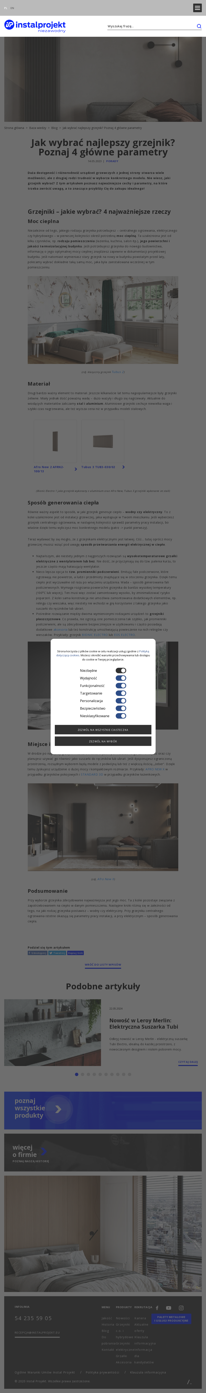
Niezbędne (103, 670)
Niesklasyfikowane (103, 716)
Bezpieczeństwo (103, 708)
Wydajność (103, 678)
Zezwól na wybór (103, 741)
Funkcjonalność (103, 685)
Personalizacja (103, 701)
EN (12, 5)
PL (5, 5)
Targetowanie (103, 693)
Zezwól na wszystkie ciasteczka (103, 730)
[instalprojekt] (35, 21)
